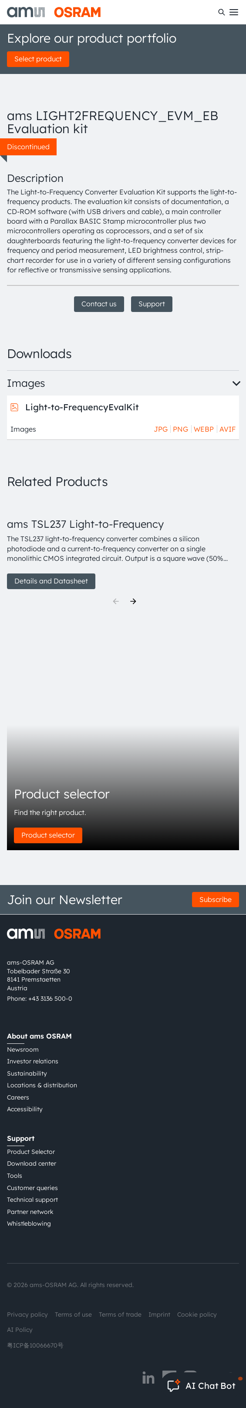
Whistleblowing (29, 1223)
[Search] (222, 12)
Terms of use (73, 1314)
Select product (38, 58)
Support (151, 303)
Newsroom (23, 1049)
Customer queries (32, 1188)
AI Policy (20, 1330)
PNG (180, 429)
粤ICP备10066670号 (35, 1345)
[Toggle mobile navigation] (234, 12)
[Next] (133, 601)
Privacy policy (27, 1314)
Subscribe (215, 899)
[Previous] (116, 601)
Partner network (30, 1212)
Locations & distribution (42, 1085)
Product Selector (31, 1152)
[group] (123, 544)
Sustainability (27, 1073)
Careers (18, 1097)
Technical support (32, 1200)
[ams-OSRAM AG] (54, 12)
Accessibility (25, 1109)
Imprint (159, 1314)
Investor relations (32, 1061)
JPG (161, 429)
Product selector (48, 835)
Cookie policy (197, 1314)
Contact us (99, 303)
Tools (14, 1176)
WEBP (204, 429)
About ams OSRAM (39, 1036)
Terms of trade (120, 1314)
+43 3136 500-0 (50, 998)
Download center (31, 1163)
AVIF (227, 429)
